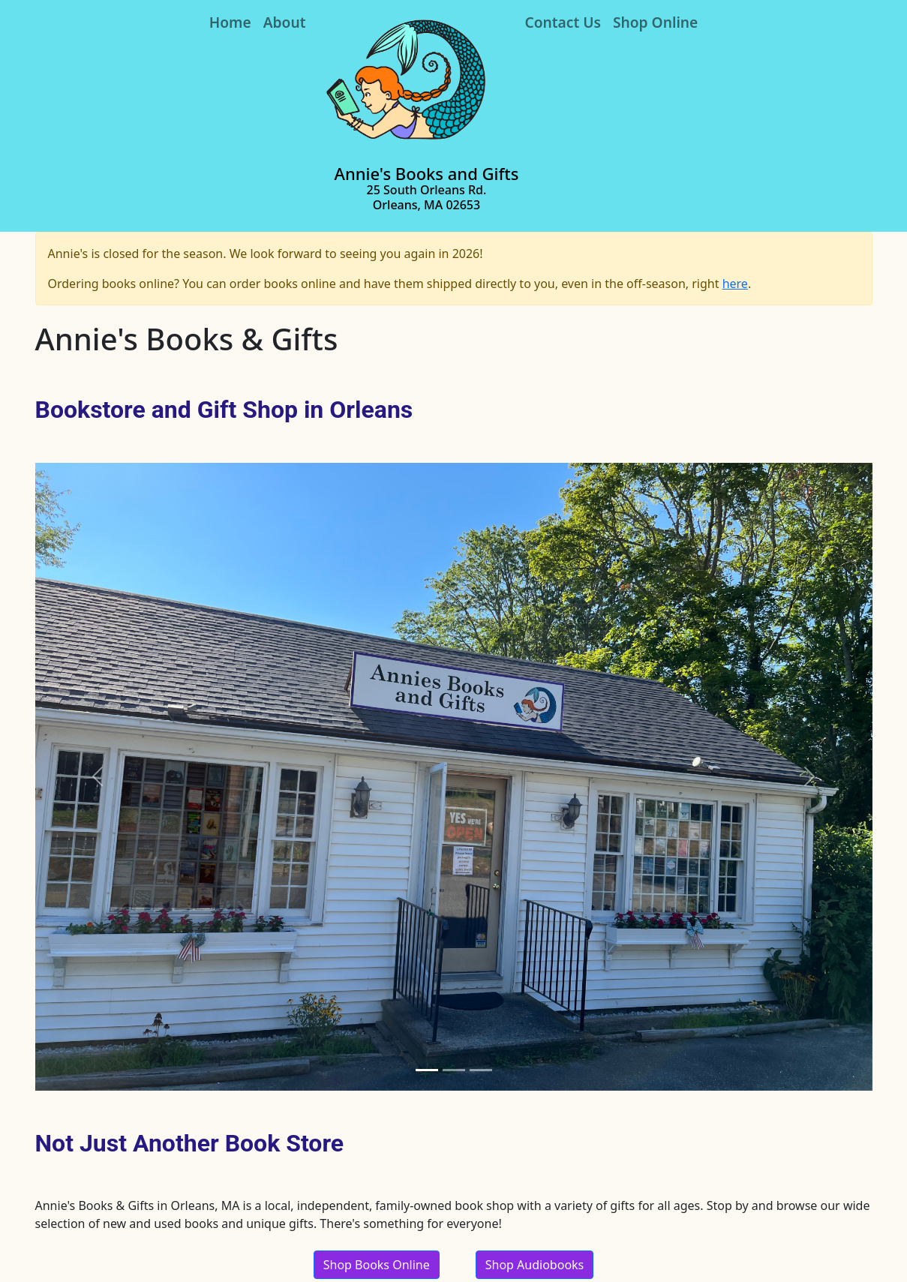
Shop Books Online (376, 1264)
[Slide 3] (481, 1070)
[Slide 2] (454, 1070)
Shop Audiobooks (534, 1264)
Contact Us (562, 22)
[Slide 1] (427, 1070)
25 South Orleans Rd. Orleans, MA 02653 (427, 197)
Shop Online (655, 22)
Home (230, 22)
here (735, 283)
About (284, 22)
